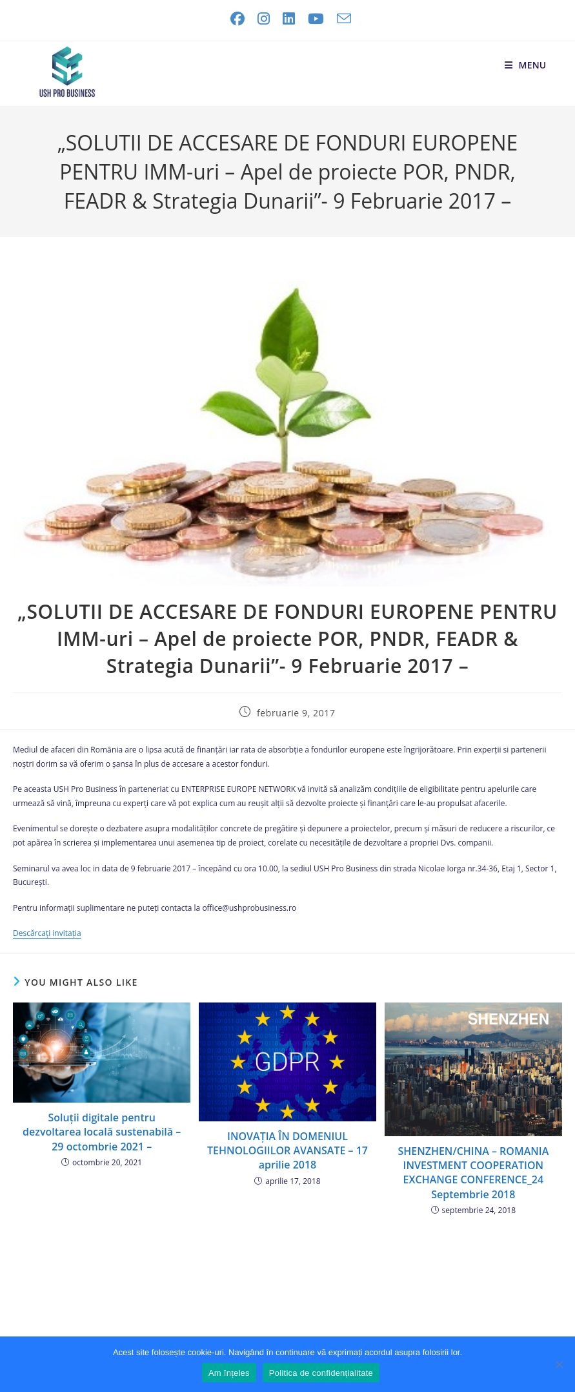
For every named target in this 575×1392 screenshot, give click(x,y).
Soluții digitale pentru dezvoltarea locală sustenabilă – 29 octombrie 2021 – (102, 1132)
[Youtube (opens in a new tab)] (315, 19)
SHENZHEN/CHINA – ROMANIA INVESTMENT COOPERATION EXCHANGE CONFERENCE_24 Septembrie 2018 (473, 1172)
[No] (558, 1364)
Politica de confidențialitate (321, 1373)
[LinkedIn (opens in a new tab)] (288, 19)
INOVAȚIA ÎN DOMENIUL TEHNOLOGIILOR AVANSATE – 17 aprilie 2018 (287, 1150)
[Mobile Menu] (526, 65)
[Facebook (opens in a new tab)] (237, 19)
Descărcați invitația (47, 933)
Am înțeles (229, 1373)
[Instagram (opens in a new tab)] (263, 19)
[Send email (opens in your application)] (340, 19)
